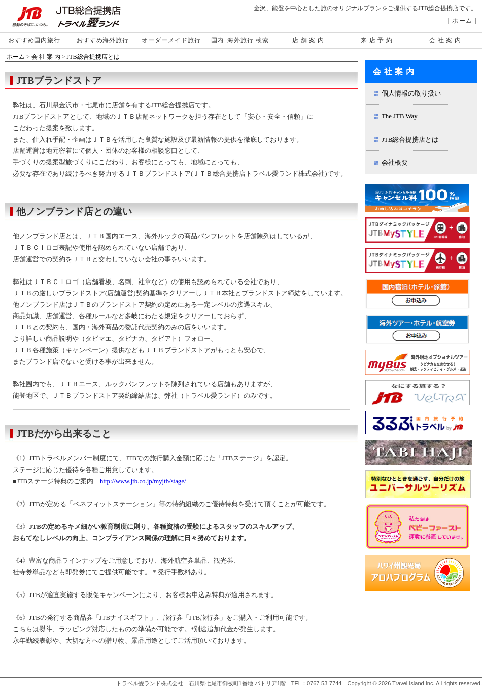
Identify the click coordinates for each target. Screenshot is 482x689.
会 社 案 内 (445, 40)
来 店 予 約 (377, 40)
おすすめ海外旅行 (103, 40)
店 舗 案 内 (308, 40)
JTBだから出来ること (63, 433)
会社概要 (395, 162)
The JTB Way (400, 116)
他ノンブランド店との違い (74, 211)
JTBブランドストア (58, 80)
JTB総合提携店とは (93, 56)
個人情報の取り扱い (411, 93)
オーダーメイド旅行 (171, 40)
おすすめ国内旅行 (34, 40)
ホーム (462, 20)
